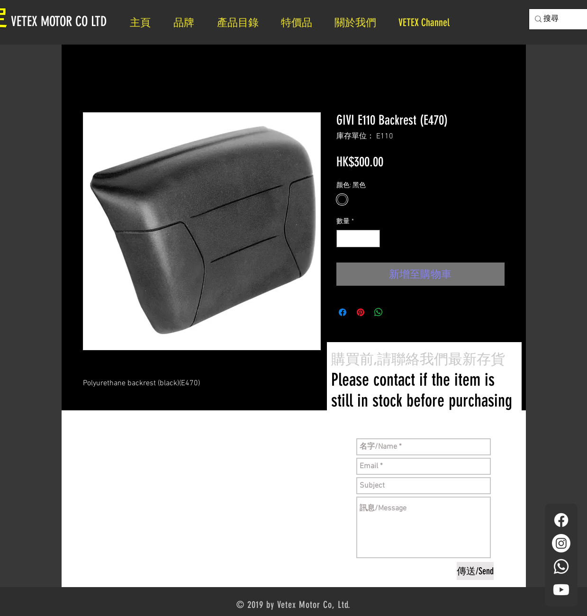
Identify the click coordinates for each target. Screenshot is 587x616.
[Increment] (373, 238)
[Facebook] (561, 520)
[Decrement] (344, 238)
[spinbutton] (358, 238)
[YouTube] (561, 589)
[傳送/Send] (475, 571)
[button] (359, 22)
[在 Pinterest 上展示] (360, 312)
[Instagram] (561, 543)
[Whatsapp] (561, 566)
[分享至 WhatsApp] (378, 312)
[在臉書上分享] (342, 312)
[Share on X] (396, 312)
